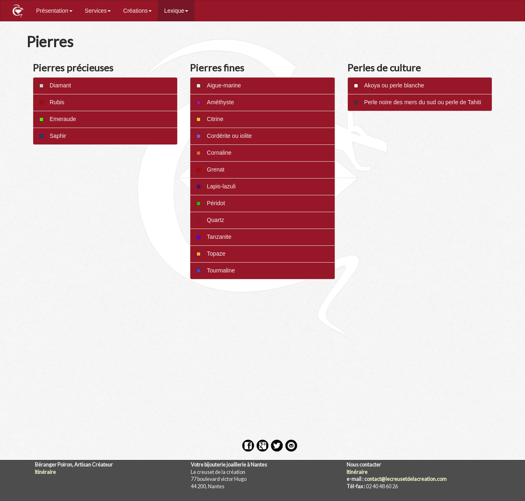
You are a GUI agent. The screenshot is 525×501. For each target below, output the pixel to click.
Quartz (210, 220)
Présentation (54, 10)
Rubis (51, 102)
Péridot (210, 203)
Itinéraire (45, 472)
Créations (137, 10)
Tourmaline (215, 270)
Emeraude (57, 119)
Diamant (55, 85)
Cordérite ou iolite (224, 136)
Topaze (210, 253)
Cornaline (213, 152)
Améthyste (215, 102)
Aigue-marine (218, 85)
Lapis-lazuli (215, 186)
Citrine (209, 119)
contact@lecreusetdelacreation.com (405, 479)
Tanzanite (213, 236)
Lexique (176, 10)
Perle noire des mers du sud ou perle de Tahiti (417, 102)
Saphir (52, 136)
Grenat (210, 169)
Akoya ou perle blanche (389, 85)
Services (98, 10)
